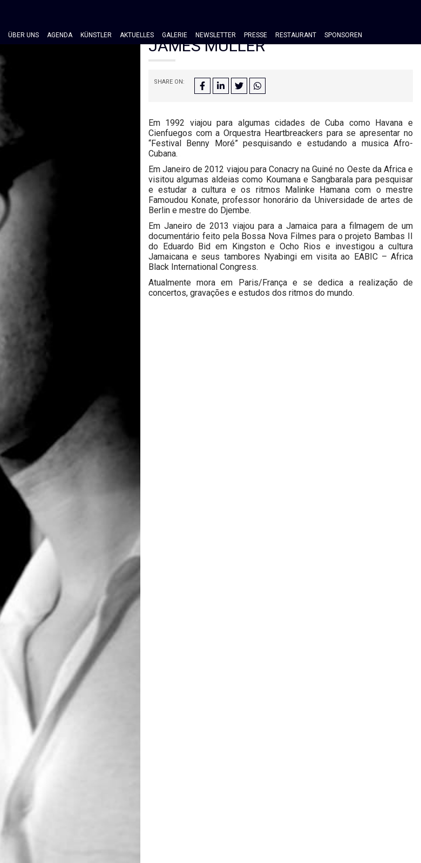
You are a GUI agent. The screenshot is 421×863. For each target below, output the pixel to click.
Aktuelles (137, 35)
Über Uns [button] (23, 35)
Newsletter (215, 35)
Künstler (96, 35)
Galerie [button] (174, 35)
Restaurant (295, 35)
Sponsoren (343, 35)
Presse (255, 35)
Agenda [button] (59, 35)
